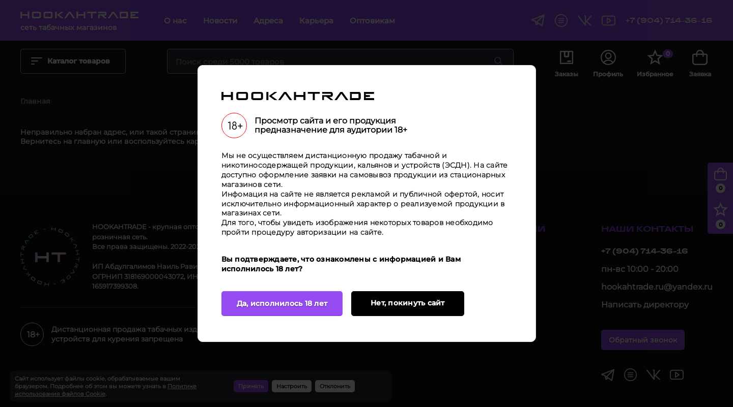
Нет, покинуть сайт (408, 302)
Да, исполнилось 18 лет (282, 303)
